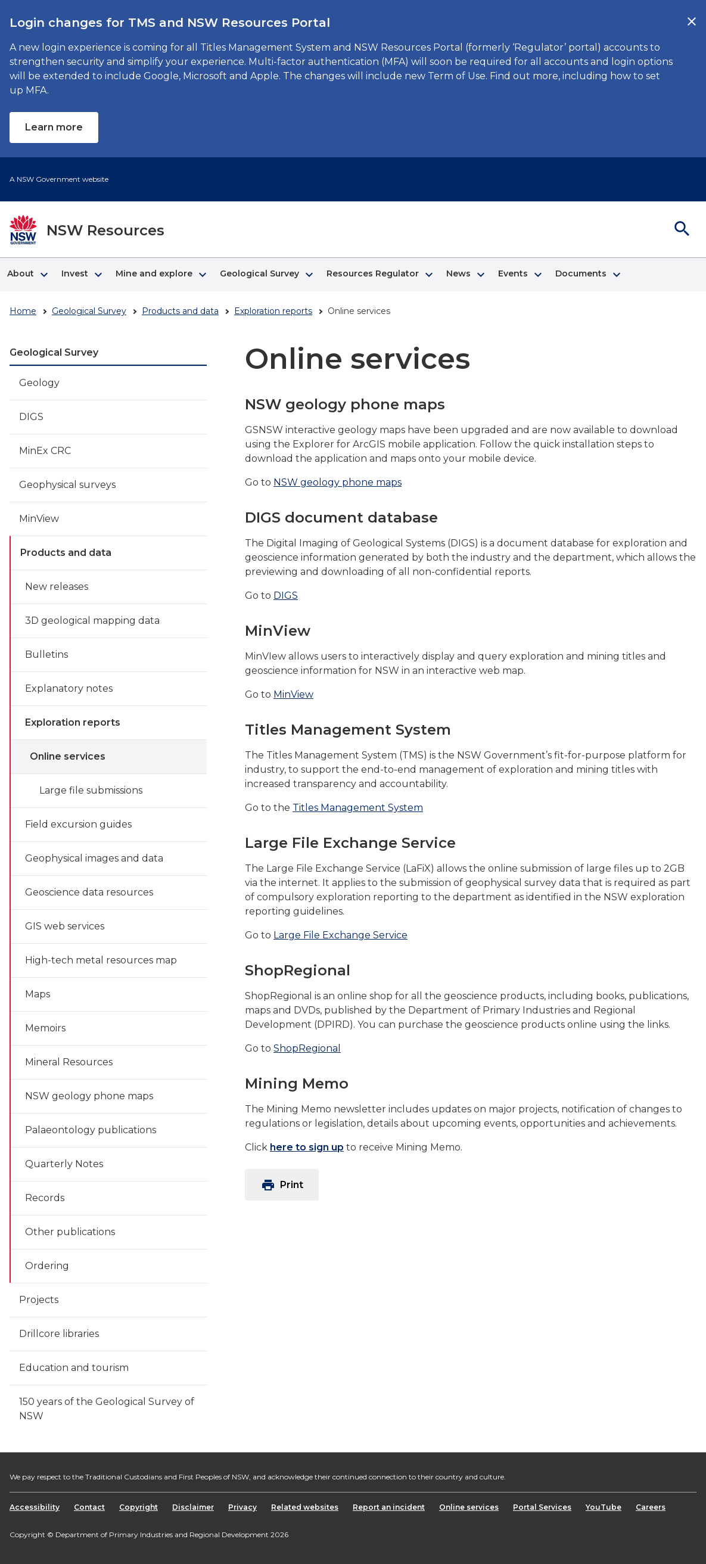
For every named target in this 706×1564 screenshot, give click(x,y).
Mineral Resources (69, 1062)
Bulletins (46, 654)
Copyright (138, 1507)
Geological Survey (89, 311)
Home (23, 311)
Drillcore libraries (59, 1333)
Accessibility (35, 1507)
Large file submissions (90, 790)
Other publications (70, 1231)
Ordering (47, 1265)
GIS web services (64, 926)
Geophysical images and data (94, 858)
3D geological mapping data (92, 620)
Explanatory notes (69, 688)
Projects (38, 1299)
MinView (39, 518)
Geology (39, 382)
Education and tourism (74, 1367)
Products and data (180, 311)
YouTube (603, 1507)
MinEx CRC (45, 450)
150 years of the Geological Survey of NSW (106, 1409)
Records (44, 1198)
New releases (56, 586)
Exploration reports (273, 311)
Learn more (54, 127)
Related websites (304, 1507)
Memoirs (45, 1028)
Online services (67, 756)
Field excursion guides (78, 824)
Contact (89, 1507)
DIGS (31, 416)
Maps (37, 994)
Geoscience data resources (89, 892)
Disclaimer (193, 1507)
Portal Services (542, 1507)
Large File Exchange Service (340, 935)
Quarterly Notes (64, 1164)
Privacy (242, 1507)
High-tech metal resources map (101, 960)
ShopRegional (307, 1048)
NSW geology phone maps (89, 1096)
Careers (650, 1507)
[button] (27, 274)
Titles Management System (358, 807)
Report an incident (389, 1507)
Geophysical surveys (67, 484)
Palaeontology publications (90, 1130)
